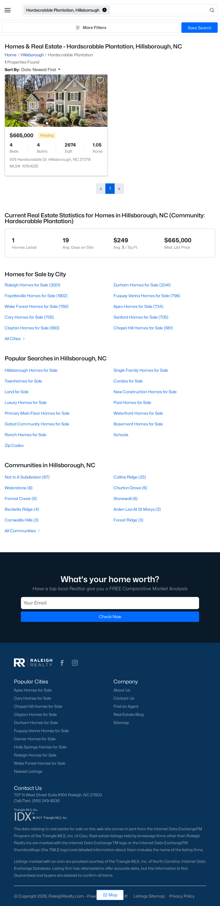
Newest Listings (28, 771)
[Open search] (164, 10)
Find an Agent (125, 706)
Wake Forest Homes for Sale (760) (36, 306)
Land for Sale (17, 391)
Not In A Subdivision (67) (27, 476)
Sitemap (121, 722)
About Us (121, 690)
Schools (120, 434)
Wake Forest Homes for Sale (39, 763)
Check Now (110, 616)
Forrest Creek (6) (21, 498)
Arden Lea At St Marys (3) (137, 509)
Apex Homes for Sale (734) (138, 306)
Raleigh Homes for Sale (35, 755)
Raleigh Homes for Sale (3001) (32, 284)
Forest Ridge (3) (128, 519)
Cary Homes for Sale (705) (29, 317)
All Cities (15, 338)
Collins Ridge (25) (129, 476)
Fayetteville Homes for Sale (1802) (36, 295)
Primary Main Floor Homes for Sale (37, 413)
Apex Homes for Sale (33, 690)
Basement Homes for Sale (138, 423)
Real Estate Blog (128, 714)
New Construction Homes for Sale (145, 391)
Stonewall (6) (125, 498)
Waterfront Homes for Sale (138, 413)
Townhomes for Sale (23, 380)
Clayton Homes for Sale (35, 714)
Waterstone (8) (19, 487)
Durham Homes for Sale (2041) (142, 284)
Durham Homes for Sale (36, 722)
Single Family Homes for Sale (140, 370)
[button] (7, 10)
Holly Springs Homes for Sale (40, 747)
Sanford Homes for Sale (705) (140, 317)
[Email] (110, 603)
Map (110, 894)
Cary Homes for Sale (32, 698)
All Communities (23, 530)
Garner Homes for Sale (34, 739)
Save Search (199, 27)
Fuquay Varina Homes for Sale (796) (146, 295)
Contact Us (123, 698)
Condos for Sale (128, 380)
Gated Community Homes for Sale (37, 423)
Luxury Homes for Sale (26, 402)
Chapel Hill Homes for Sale (38, 706)
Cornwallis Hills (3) (22, 519)
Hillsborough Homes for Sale (31, 370)
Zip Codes (14, 445)
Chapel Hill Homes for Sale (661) (143, 327)
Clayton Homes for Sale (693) (32, 327)
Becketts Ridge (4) (22, 509)
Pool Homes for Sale (132, 402)
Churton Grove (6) (130, 487)
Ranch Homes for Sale (25, 434)
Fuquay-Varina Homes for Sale (41, 730)
